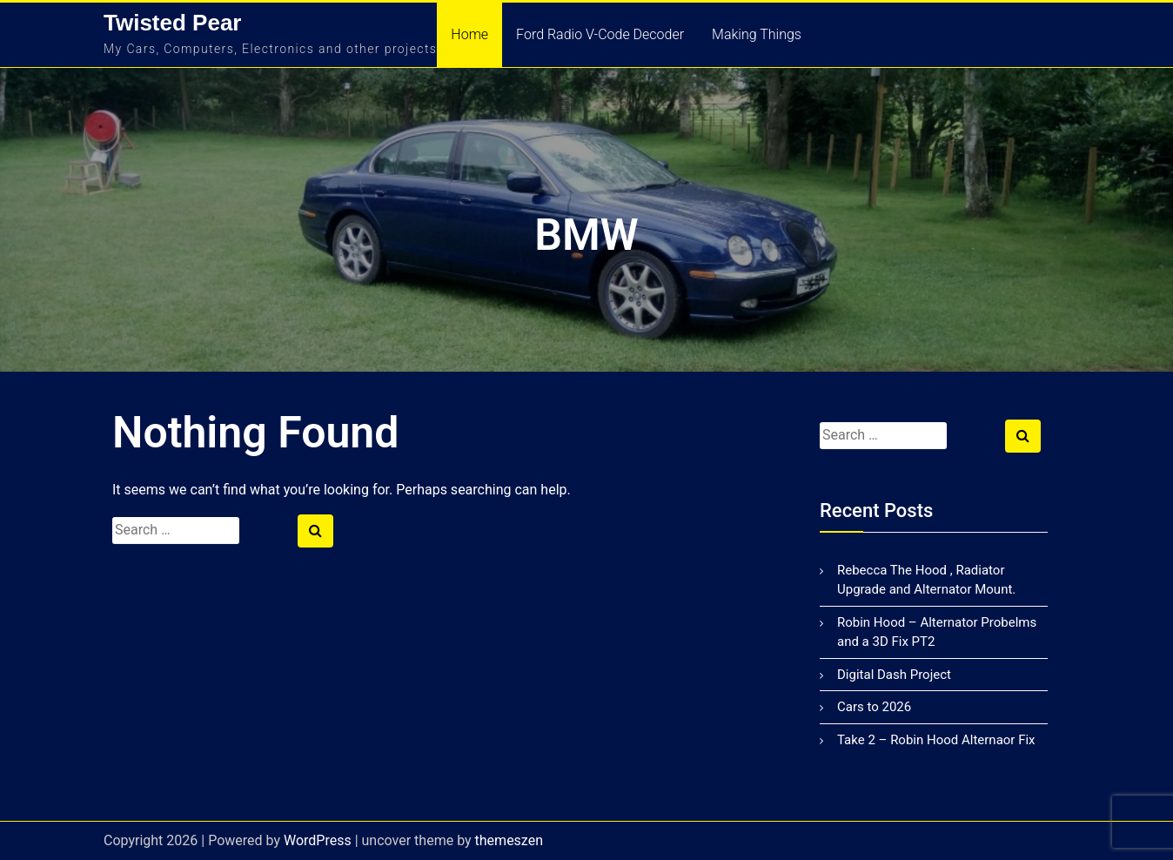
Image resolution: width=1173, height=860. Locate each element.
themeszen (509, 840)
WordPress (318, 840)
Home (469, 34)
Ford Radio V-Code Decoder (600, 34)
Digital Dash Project (894, 674)
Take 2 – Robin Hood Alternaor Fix (936, 740)
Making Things (756, 34)
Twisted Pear (172, 23)
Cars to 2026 (874, 707)
